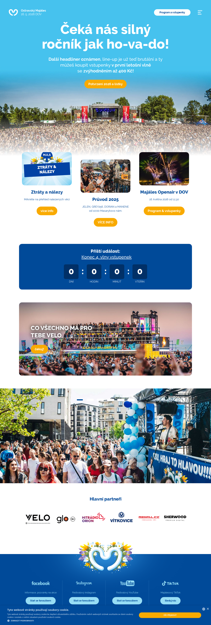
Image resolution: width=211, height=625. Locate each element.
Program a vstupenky (172, 12)
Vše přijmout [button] (170, 615)
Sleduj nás (170, 600)
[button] (80, 400)
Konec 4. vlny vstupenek (106, 257)
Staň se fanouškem (40, 600)
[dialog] (105, 615)
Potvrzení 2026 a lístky (105, 84)
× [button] (208, 609)
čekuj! (39, 349)
